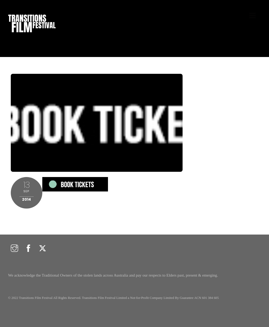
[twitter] (42, 248)
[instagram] (14, 248)
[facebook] (28, 248)
